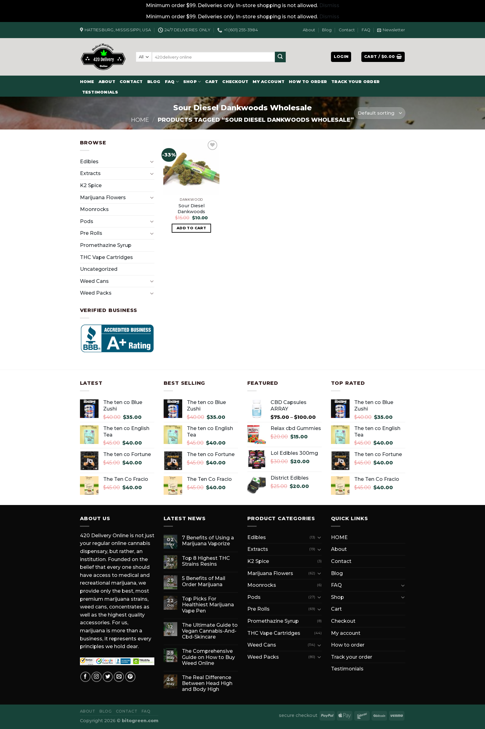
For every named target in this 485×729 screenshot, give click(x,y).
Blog (327, 30)
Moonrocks (94, 209)
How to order (308, 81)
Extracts (90, 173)
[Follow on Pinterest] (130, 677)
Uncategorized (98, 269)
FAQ (366, 30)
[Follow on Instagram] (96, 677)
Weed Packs (96, 293)
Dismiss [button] (329, 5)
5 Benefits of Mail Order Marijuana (203, 581)
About (309, 30)
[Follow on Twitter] (108, 677)
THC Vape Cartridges (106, 257)
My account (268, 81)
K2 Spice (91, 185)
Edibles (89, 162)
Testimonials (100, 92)
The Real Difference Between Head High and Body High (207, 683)
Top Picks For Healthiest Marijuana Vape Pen (208, 604)
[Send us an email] (119, 677)
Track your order (355, 81)
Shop (192, 82)
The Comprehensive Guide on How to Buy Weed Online (208, 657)
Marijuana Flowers (103, 197)
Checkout (235, 81)
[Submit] (280, 57)
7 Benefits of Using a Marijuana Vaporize (208, 541)
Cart (211, 81)
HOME (87, 81)
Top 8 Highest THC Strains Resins (206, 561)
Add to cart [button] (191, 228)
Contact (347, 30)
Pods (86, 221)
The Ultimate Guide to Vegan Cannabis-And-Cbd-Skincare (210, 631)
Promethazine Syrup (105, 245)
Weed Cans (94, 281)
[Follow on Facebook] (85, 677)
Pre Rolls (91, 233)
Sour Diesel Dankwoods (191, 208)
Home (140, 119)
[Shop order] (379, 113)
